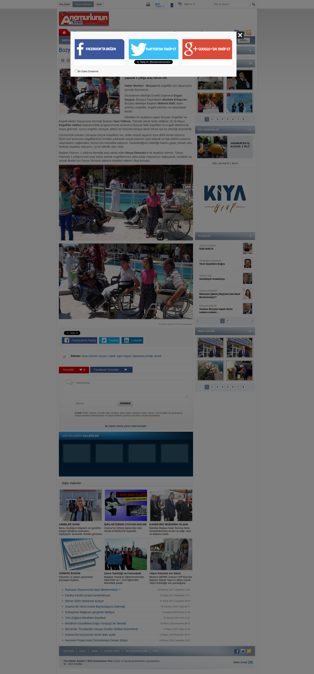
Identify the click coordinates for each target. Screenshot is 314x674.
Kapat (240, 35)
